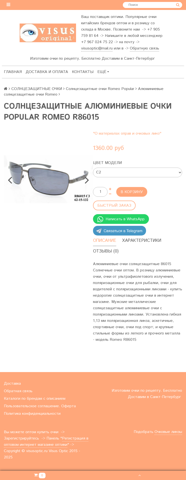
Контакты (82, 72)
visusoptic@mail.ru (97, 48)
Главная (13, 72)
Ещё (103, 72)
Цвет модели (107, 163)
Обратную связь (144, 48)
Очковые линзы (168, 432)
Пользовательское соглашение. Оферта (40, 406)
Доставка (12, 383)
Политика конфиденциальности (32, 413)
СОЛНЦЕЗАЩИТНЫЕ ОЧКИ (36, 89)
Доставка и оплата (47, 72)
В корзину (132, 192)
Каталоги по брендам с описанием (34, 398)
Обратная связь (18, 391)
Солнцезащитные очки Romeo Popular (100, 89)
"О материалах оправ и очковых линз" (127, 133)
